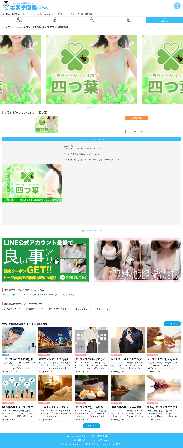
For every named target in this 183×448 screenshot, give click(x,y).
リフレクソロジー (81, 309)
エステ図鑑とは (82, 436)
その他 (72, 294)
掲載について (89, 440)
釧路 (65, 294)
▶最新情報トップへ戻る (91, 230)
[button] (88, 107)
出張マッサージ (101, 309)
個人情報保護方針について (104, 436)
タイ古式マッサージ (34, 309)
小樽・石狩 (42, 294)
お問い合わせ (104, 440)
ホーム (70, 436)
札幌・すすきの (9, 294)
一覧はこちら (172, 323)
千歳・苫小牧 (55, 294)
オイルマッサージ (12, 309)
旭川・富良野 (30, 294)
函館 (20, 294)
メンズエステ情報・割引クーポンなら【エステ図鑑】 (98, 444)
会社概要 (77, 440)
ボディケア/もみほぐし (58, 309)
